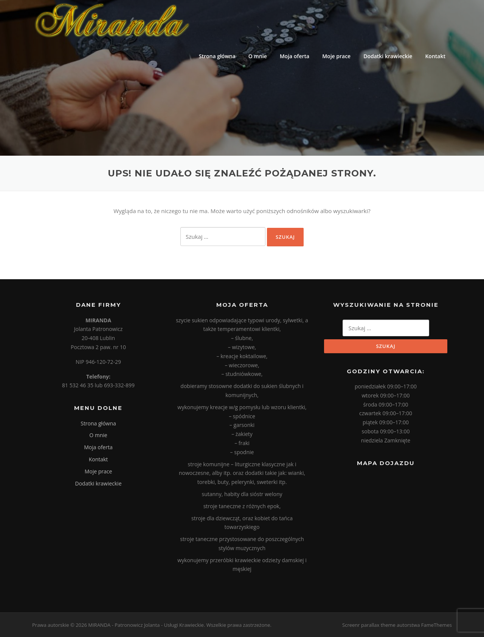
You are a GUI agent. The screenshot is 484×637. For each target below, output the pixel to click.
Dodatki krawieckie (387, 56)
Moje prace (336, 56)
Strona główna (217, 56)
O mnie (257, 56)
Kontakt (435, 56)
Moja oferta (294, 56)
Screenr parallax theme (369, 625)
